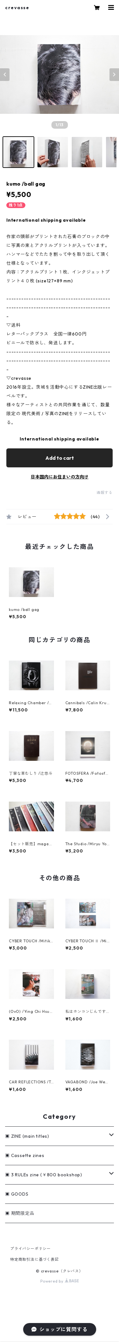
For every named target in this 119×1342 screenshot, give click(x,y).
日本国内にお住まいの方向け (60, 477)
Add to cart (59, 458)
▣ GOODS (17, 1194)
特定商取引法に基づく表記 (34, 1259)
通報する (104, 492)
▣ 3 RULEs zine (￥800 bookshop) (43, 1175)
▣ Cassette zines (24, 1155)
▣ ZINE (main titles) (27, 1136)
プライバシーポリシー (30, 1248)
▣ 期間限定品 (20, 1213)
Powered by (59, 1281)
